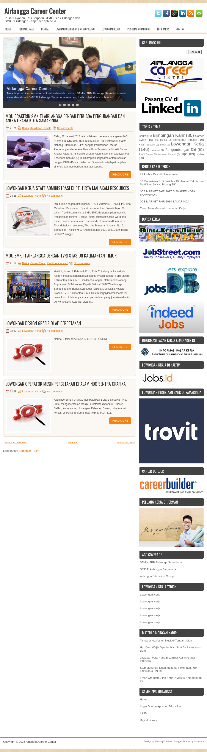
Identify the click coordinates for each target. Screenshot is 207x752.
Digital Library (148, 720)
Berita (45, 29)
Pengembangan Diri (138, 29)
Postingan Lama (126, 442)
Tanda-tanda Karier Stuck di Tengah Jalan (166, 640)
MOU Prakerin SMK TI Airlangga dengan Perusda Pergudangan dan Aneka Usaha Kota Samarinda (65, 118)
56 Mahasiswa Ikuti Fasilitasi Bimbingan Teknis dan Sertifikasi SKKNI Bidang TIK (172, 183)
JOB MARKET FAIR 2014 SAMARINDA (164, 201)
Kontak (180, 29)
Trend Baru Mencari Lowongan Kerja (163, 208)
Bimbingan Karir (169, 135)
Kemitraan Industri (40, 128)
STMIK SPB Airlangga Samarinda (161, 562)
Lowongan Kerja (111, 29)
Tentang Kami (26, 29)
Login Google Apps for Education (160, 706)
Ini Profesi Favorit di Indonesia (159, 174)
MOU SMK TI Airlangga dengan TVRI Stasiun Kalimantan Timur (61, 255)
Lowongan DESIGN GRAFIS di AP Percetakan (43, 323)
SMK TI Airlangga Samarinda (158, 569)
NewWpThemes (163, 741)
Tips (184, 154)
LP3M (143, 713)
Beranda (72, 442)
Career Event (38, 263)
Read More (120, 174)
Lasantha (199, 741)
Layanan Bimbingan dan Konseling (75, 29)
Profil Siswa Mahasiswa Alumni (157, 154)
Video (200, 154)
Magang (155, 150)
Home (8, 29)
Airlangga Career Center (35, 11)
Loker (163, 145)
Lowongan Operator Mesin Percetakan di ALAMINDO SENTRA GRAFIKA (66, 384)
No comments (65, 128)
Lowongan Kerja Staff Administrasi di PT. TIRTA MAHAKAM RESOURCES (67, 188)
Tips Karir (163, 29)
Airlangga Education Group (157, 576)
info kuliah (161, 139)
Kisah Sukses (147, 144)
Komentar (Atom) (29, 450)
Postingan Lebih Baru (16, 442)
